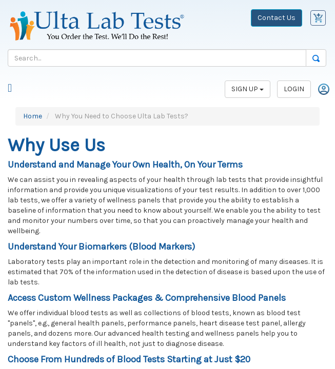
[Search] (157, 58)
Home (32, 116)
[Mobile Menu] (10, 89)
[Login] (324, 88)
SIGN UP (247, 89)
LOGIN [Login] (294, 89)
